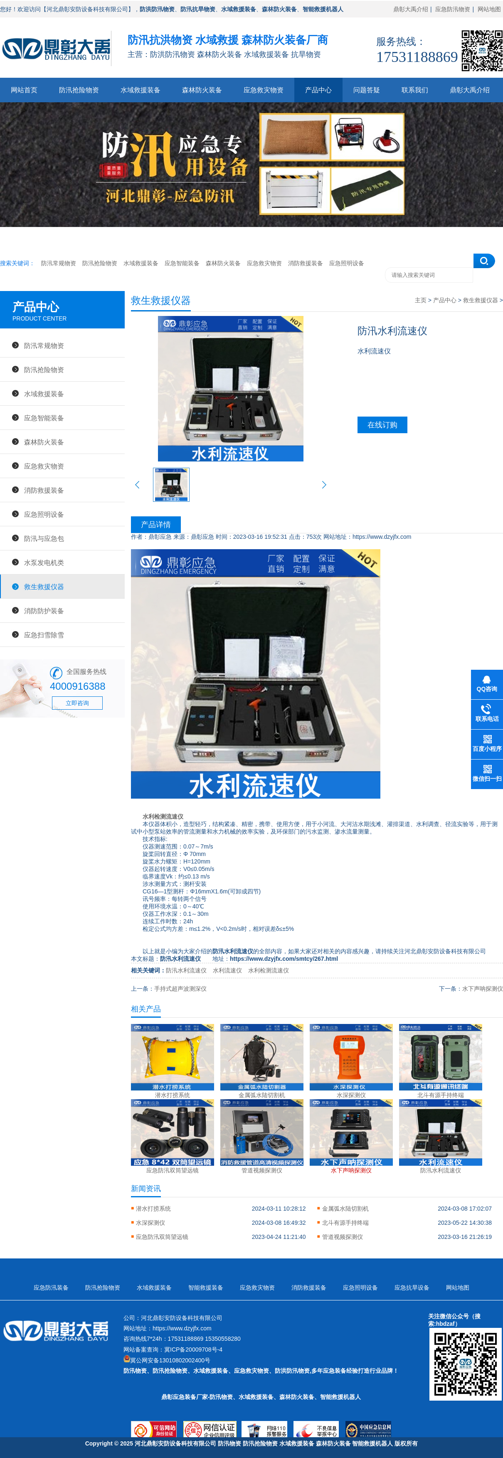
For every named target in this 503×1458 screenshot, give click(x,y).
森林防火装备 (202, 90)
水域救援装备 (140, 90)
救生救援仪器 (44, 586)
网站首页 (24, 90)
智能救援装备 (205, 1287)
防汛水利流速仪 (186, 970)
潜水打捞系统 (153, 1208)
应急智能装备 (182, 263)
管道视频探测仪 (342, 1237)
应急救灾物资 (264, 90)
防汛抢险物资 (79, 90)
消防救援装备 (305, 263)
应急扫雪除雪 (44, 635)
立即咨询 (77, 703)
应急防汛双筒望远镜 (162, 1237)
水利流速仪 (227, 970)
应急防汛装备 (51, 1287)
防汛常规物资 (58, 263)
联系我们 (415, 90)
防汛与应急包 (44, 538)
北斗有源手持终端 (345, 1222)
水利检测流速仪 (163, 816)
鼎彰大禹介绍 (410, 9)
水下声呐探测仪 (482, 988)
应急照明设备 (346, 263)
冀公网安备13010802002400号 (170, 1360)
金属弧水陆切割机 (345, 1208)
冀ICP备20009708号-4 (193, 1349)
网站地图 (489, 9)
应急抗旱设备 (412, 1287)
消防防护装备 (44, 610)
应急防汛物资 (452, 9)
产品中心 (318, 90)
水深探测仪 (150, 1222)
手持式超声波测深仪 (180, 988)
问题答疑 (366, 90)
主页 (421, 300)
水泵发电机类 (44, 562)
